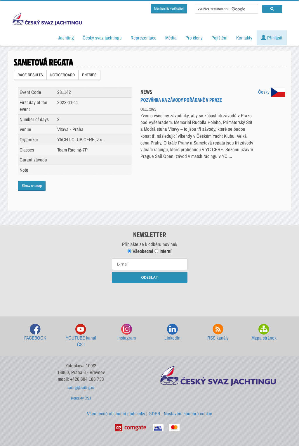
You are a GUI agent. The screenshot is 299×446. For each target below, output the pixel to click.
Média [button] (171, 38)
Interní (162, 251)
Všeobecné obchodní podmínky (116, 413)
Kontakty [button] (244, 38)
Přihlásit (271, 38)
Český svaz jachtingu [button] (102, 38)
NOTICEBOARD (62, 75)
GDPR (154, 413)
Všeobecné (140, 251)
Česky (271, 92)
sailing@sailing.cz (81, 387)
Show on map (32, 185)
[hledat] (226, 9)
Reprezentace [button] (144, 38)
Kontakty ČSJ (81, 398)
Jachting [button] (66, 38)
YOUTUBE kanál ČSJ (81, 336)
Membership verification (169, 8)
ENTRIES (89, 75)
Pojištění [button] (219, 38)
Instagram (126, 332)
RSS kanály (218, 332)
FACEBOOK (35, 332)
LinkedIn (172, 332)
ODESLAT (149, 277)
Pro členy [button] (194, 38)
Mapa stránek (264, 332)
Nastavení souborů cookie (188, 413)
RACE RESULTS (30, 75)
